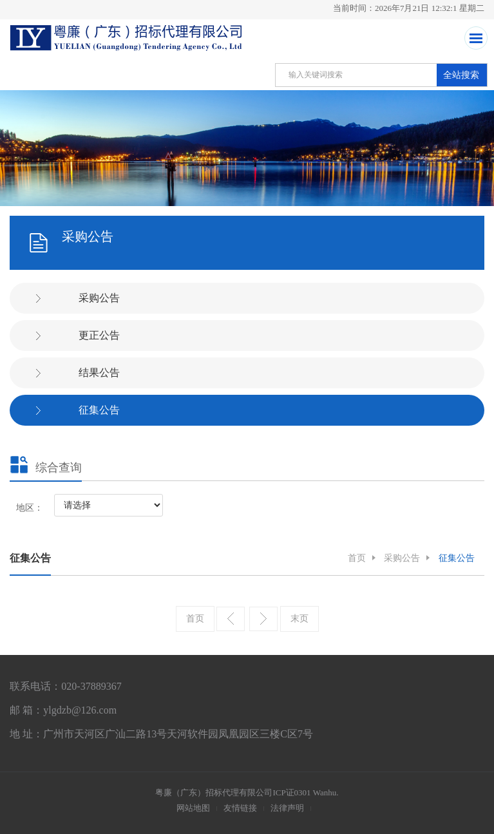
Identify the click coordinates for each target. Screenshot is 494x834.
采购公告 (99, 297)
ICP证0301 (291, 792)
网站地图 (193, 808)
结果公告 (99, 372)
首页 (357, 558)
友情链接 (240, 808)
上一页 (230, 619)
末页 (299, 618)
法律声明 (287, 808)
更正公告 (99, 335)
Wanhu (325, 792)
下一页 (263, 619)
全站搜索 (461, 75)
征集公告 (99, 409)
